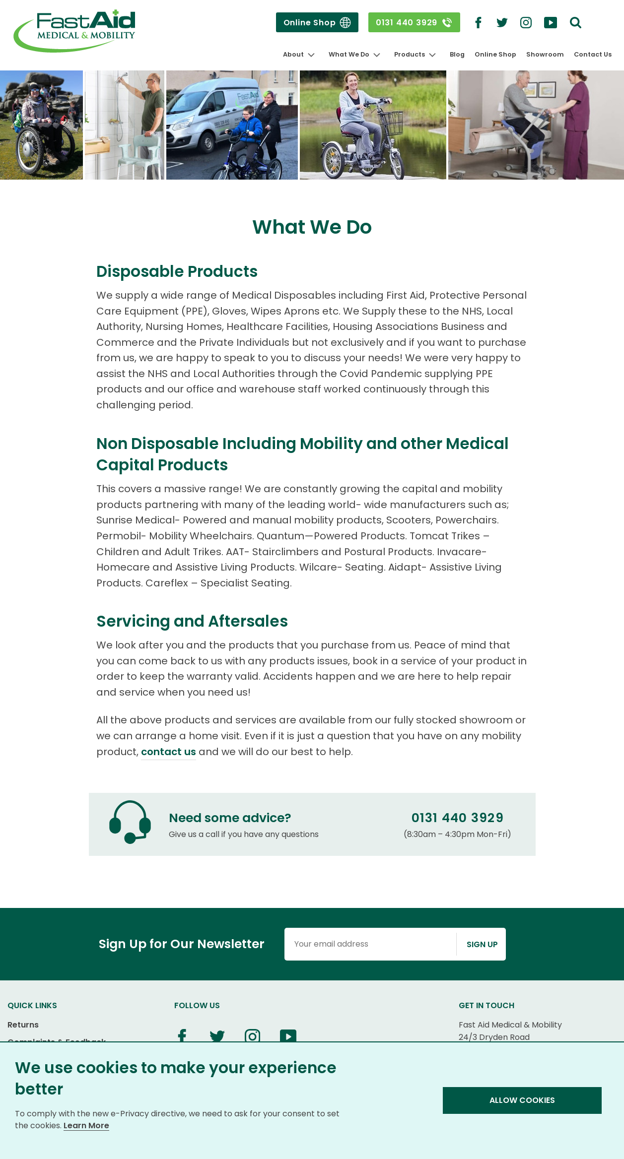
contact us (168, 752)
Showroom (545, 54)
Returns (23, 1024)
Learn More (86, 1125)
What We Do (349, 54)
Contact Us (593, 54)
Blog (457, 54)
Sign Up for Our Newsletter (182, 944)
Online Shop (317, 22)
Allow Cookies (522, 1100)
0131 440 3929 (414, 22)
